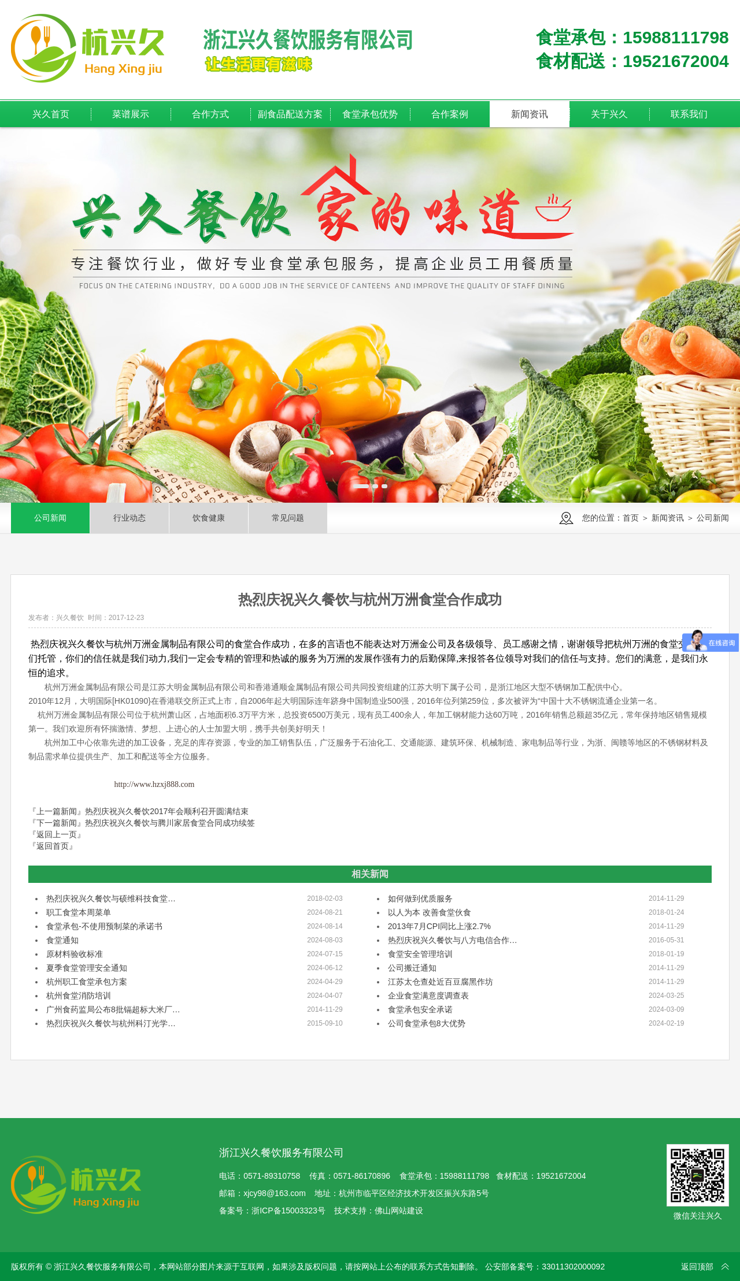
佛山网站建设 (399, 1210)
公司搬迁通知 (412, 967)
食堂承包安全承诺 (420, 1009)
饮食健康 (209, 517)
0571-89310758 (271, 1175)
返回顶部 (697, 1266)
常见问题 (288, 517)
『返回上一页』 (56, 834)
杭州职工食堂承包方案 (86, 981)
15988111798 (465, 1175)
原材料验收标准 (74, 954)
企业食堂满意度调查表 (428, 995)
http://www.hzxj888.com (154, 784)
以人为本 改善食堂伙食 (429, 912)
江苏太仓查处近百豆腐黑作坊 (440, 981)
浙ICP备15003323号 (288, 1210)
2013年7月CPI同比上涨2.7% (439, 926)
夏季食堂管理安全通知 (86, 967)
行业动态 (129, 517)
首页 (631, 517)
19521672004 (561, 1175)
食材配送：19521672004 (632, 60)
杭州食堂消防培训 (78, 995)
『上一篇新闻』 (138, 811)
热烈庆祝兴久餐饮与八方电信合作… (452, 940)
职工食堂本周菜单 (78, 912)
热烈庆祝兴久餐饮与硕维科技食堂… (111, 898)
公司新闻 (50, 517)
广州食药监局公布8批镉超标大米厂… (113, 1009)
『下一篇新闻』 (141, 822)
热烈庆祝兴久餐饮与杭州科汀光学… (111, 1023)
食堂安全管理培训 (420, 954)
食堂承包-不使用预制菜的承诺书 (104, 926)
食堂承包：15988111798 (632, 37)
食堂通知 (62, 940)
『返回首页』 (52, 846)
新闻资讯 (668, 517)
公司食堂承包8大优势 (426, 1023)
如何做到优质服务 (420, 898)
